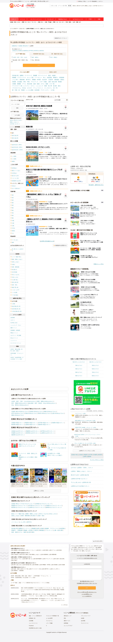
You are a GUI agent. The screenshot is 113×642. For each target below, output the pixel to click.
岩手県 (90, 454)
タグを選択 (17, 115)
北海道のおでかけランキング (43, 503)
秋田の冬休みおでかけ (44, 413)
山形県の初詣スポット (31, 424)
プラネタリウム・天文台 (19, 88)
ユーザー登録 (14, 582)
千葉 (32, 22)
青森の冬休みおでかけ (50, 411)
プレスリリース (84, 623)
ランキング (50, 19)
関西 (54, 22)
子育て (90, 19)
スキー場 (51, 84)
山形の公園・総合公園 (58, 558)
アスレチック (34, 81)
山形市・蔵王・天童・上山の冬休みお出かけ (23, 401)
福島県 (89, 456)
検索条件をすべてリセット (61, 38)
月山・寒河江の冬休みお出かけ (20, 405)
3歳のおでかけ (95, 365)
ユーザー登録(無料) (92, 1)
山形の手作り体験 (23, 554)
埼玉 (35, 22)
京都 (60, 22)
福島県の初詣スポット (44, 424)
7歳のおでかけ (95, 372)
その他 (52, 90)
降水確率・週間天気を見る (96, 185)
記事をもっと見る (39, 490)
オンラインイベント (36, 19)
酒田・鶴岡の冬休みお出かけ (45, 401)
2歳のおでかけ (78, 365)
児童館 (14, 84)
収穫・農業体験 (25, 515)
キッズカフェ (48, 88)
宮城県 (95, 454)
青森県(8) (25, 50)
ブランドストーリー (85, 615)
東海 (39, 22)
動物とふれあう (88, 5)
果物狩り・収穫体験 (58, 77)
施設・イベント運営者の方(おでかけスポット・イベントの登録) (34, 582)
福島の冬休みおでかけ (17, 415)
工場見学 (50, 79)
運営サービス (67, 620)
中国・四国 (68, 22)
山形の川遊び (14, 560)
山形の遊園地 (14, 550)
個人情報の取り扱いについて (87, 581)
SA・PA (55, 88)
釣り (44, 77)
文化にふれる (53, 513)
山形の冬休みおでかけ (58, 413)
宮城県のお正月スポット (18, 433)
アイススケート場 (17, 86)
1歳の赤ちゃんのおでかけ (95, 362)
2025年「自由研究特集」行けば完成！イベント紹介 (17, 358)
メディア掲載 (49, 623)
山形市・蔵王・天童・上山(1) (20, 57)
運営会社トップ (67, 615)
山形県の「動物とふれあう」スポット (81, 471)
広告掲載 (31, 620)
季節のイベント (14, 332)
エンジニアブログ (68, 625)
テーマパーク (28, 75)
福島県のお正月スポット (18, 435)
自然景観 (49, 77)
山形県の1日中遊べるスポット (79, 478)
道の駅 (55, 86)
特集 (99, 19)
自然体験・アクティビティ (42, 90)
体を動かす (34, 515)
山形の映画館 (35, 564)
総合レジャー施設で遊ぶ (18, 513)
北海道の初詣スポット (17, 422)
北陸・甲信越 (48, 22)
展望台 (62, 79)
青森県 (85, 454)
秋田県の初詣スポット (17, 424)
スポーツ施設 (43, 81)
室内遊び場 (15, 75)
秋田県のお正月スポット (33, 433)
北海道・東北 (13, 22)
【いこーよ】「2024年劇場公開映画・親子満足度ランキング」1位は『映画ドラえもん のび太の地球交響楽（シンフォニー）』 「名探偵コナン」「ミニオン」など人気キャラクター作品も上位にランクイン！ (42, 600)
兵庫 (62, 22)
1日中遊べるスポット (98, 5)
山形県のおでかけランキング (37, 507)
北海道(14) (14, 50)
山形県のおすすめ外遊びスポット (80, 486)
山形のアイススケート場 (35, 569)
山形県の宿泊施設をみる (47, 241)
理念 (65, 618)
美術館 (14, 81)
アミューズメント (38, 88)
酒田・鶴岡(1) (35, 57)
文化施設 (19, 81)
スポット (13, 19)
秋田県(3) (36, 50)
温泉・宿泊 (41, 515)
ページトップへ (97, 541)
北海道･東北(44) (23, 46)
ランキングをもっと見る (97, 459)
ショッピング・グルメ (16, 325)
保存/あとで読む (81, 1)
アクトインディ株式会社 (82, 613)
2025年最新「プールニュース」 (17, 354)
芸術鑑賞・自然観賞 (15, 330)
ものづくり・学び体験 (16, 335)
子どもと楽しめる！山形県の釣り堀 (81, 482)
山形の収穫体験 (44, 554)
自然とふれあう (15, 515)
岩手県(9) (31, 50)
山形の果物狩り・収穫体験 (17, 570)
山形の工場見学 (14, 554)
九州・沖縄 (75, 22)
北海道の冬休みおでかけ (36, 411)
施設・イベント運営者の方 (35, 615)
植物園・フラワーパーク (19, 77)
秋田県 (100, 454)
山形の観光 (59, 550)
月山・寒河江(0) (34, 60)
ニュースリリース (33, 623)
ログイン (101, 1)
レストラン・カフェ (29, 86)
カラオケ (29, 88)
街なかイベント (14, 338)
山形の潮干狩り (45, 569)
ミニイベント (14, 340)
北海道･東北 (74, 454)
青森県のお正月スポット (33, 431)
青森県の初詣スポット (31, 422)
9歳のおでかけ (95, 375)
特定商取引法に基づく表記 (35, 628)
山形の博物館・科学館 (44, 564)
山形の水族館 (62, 564)
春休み (74, 5)
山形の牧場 (45, 550)
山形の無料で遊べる (27, 558)
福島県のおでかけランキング (54, 507)
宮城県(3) (20, 50)
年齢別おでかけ (62, 19)
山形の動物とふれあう (34, 554)
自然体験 (13, 317)
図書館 (19, 84)
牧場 (49, 75)
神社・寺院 (26, 81)
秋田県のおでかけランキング (19, 507)
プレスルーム (49, 620)
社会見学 (44, 79)
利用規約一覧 (32, 618)
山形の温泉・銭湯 (15, 569)
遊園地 (21, 75)
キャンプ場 (30, 77)
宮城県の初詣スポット (58, 422)
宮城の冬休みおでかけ (31, 413)
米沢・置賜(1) (53, 57)
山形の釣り (39, 550)
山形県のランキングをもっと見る (87, 450)
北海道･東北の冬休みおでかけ (19, 411)
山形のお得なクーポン (16, 558)
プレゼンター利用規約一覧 (52, 615)
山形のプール (52, 550)
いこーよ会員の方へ (87, 596)
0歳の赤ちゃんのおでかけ (79, 362)
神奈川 (29, 22)
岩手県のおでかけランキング (37, 505)
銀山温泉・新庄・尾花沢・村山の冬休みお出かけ (42, 403)
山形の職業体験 (52, 554)
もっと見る (63, 604)
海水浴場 (29, 84)
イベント (22, 19)
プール (24, 84)
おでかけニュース (78, 19)
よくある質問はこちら (87, 594)
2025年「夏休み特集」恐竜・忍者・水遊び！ (16, 350)
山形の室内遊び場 (27, 564)
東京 (26, 22)
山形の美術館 (54, 564)
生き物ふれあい (14, 322)
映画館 (60, 81)
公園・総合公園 (52, 81)
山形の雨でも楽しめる (16, 564)
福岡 (80, 22)
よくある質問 (49, 618)
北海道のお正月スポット (18, 431)
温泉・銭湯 (36, 84)
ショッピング (39, 86)
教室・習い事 (48, 86)
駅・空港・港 (16, 90)
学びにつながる (43, 513)
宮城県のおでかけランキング (54, 505)
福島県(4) (41, 50)
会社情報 (83, 620)
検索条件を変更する (60, 245)
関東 (23, 22)
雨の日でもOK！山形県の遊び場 (80, 475)
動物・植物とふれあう (32, 513)
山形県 (84, 456)
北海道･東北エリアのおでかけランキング (22, 503)
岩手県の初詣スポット (44, 422)
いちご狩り (15, 79)
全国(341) (14, 46)
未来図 (82, 618)
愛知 (42, 22)
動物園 (35, 75)
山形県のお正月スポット (47, 433)
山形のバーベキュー (30, 550)
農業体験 (22, 79)
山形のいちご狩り (54, 569)
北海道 (18, 22)
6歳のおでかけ (78, 372)
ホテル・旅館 (44, 84)
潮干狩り (28, 79)
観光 (59, 86)
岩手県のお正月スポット (47, 431)
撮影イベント (14, 327)
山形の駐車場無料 (37, 558)
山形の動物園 (21, 550)
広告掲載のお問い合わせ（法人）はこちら (87, 583)
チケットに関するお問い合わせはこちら (86, 592)
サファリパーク (42, 75)
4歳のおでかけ (78, 368)
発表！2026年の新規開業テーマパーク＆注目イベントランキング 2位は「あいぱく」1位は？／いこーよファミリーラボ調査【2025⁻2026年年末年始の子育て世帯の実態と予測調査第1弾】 (42, 589)
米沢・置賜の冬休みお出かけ (19, 403)
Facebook (31, 625)
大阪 (57, 22)
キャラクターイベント (16, 343)
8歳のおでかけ (78, 375)
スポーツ (13, 320)
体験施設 (56, 79)
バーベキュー (38, 77)
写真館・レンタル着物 (27, 90)
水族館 (54, 75)
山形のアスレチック (47, 558)
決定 (39, 65)
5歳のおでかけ (95, 368)
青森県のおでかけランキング (19, 505)
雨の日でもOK (80, 5)
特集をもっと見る (99, 264)
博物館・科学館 (36, 79)
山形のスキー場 (24, 569)
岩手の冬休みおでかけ (17, 413)
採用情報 (66, 623)
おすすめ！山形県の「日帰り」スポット (82, 467)
